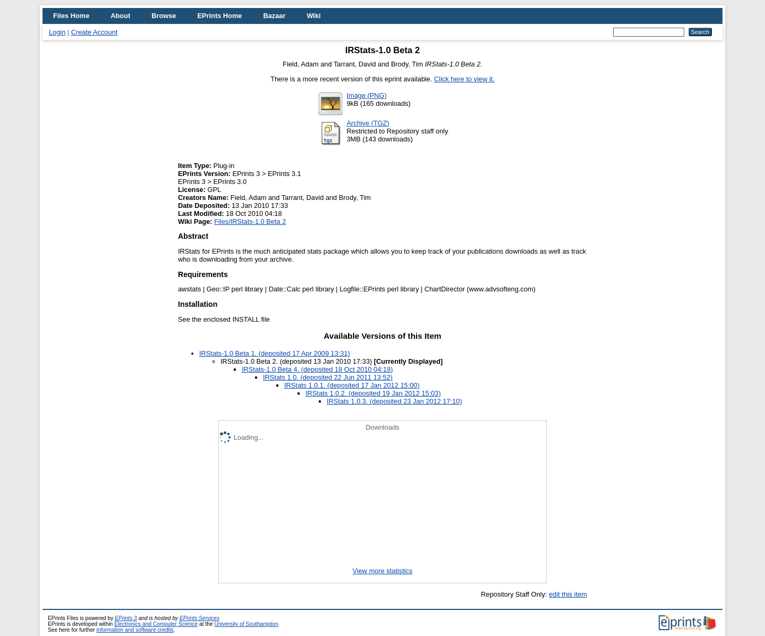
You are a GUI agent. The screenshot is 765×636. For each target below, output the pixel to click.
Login (57, 32)
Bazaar (274, 16)
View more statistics (383, 571)
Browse (163, 16)
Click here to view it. (464, 79)
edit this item (568, 594)
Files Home (71, 16)
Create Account (94, 32)
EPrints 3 (126, 618)
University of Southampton (246, 624)
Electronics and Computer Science (156, 624)
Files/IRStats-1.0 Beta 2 (250, 221)
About (120, 16)
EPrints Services (199, 618)
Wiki (313, 16)
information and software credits (135, 630)
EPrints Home (219, 16)
